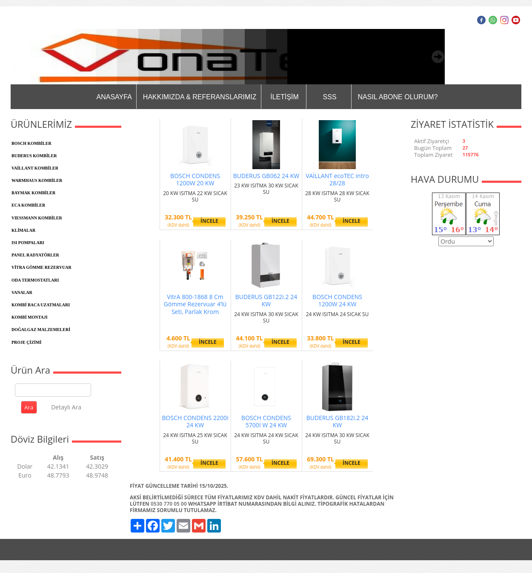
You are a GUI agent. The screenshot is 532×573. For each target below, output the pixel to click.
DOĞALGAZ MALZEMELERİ (40, 329)
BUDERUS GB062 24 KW (266, 176)
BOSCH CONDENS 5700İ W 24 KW (266, 421)
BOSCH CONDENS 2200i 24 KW (195, 421)
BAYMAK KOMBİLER (33, 192)
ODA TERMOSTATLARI (35, 280)
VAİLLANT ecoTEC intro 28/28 (337, 179)
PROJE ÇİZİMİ (26, 342)
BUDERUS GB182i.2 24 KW (337, 421)
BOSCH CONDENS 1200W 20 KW (195, 179)
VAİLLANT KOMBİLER (34, 168)
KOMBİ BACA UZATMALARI (40, 304)
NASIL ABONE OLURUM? (398, 97)
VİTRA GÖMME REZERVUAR (41, 267)
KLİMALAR (23, 230)
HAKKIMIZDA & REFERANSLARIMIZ (200, 97)
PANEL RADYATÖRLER (35, 255)
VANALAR (21, 292)
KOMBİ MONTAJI (29, 317)
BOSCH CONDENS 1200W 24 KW (337, 300)
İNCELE (209, 221)
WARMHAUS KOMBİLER (36, 180)
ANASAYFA (114, 97)
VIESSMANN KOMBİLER (36, 218)
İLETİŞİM (284, 97)
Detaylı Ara (66, 407)
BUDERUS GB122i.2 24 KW (266, 300)
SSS (330, 97)
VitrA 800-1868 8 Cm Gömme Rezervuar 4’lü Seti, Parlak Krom (195, 304)
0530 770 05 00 (169, 503)
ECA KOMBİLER (28, 205)
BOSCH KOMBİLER (31, 143)
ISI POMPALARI (27, 242)
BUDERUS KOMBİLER (34, 155)
